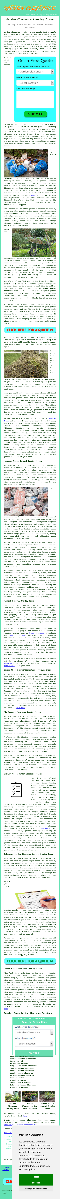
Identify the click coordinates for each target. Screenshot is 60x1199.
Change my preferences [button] (36, 1189)
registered (18, 195)
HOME (27, 15)
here (6, 1009)
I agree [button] (36, 1177)
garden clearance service (41, 304)
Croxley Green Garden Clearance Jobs (21, 1125)
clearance (36, 268)
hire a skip (9, 666)
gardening (8, 44)
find (11, 973)
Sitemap (5, 1167)
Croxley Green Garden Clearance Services (28, 1013)
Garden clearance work (14, 418)
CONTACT (45, 15)
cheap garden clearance (23, 824)
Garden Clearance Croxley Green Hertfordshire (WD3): (30, 32)
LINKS (33, 15)
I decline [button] (36, 1183)
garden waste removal (14, 816)
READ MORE (20, 708)
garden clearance (48, 181)
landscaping (9, 663)
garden (47, 34)
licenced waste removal (31, 833)
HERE (33, 195)
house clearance (36, 633)
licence (43, 183)
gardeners (21, 258)
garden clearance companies (38, 440)
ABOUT (38, 15)
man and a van (17, 635)
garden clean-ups (12, 843)
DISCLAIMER (53, 15)
